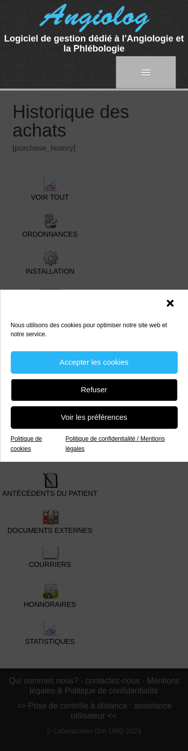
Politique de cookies (26, 443)
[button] (171, 304)
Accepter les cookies (94, 362)
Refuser (94, 389)
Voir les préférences (94, 417)
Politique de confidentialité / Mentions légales (115, 443)
